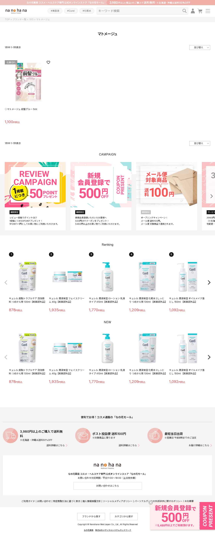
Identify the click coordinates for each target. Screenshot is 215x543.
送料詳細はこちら (55, 445)
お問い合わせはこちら (107, 485)
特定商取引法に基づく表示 (66, 501)
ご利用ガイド (28, 501)
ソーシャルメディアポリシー (117, 501)
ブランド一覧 (19, 19)
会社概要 (189, 501)
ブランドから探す (91, 516)
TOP (7, 19)
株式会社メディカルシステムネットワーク (113, 530)
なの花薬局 (88, 530)
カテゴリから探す (124, 516)
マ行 (31, 19)
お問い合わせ (44, 501)
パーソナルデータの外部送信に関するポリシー (158, 501)
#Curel (71, 10)
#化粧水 (87, 10)
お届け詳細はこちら (199, 445)
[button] (211, 196)
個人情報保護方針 (91, 501)
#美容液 (55, 10)
